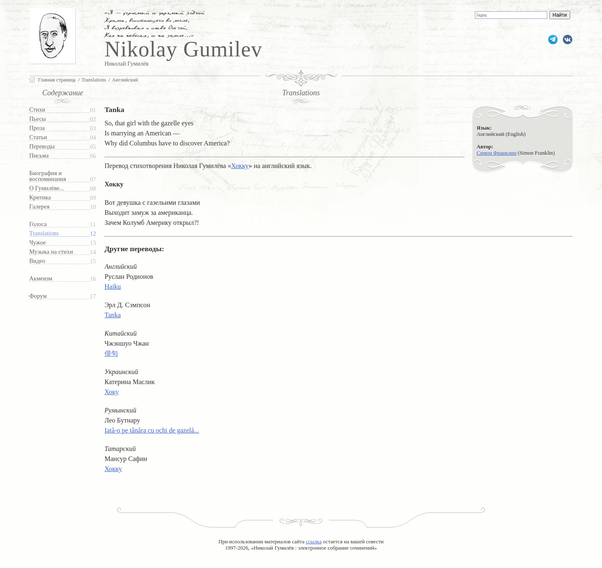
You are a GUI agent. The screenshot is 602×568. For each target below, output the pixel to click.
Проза (37, 128)
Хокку (240, 165)
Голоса (38, 224)
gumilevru (567, 39)
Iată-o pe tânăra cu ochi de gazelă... (152, 430)
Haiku (113, 286)
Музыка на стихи (51, 252)
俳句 (111, 353)
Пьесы (37, 119)
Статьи (38, 137)
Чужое (37, 242)
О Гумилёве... (46, 188)
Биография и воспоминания (47, 176)
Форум (38, 296)
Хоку (112, 391)
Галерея (39, 207)
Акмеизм (40, 278)
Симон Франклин (496, 153)
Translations (44, 233)
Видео (37, 261)
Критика (40, 197)
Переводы (42, 146)
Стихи (37, 110)
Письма (38, 156)
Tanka (113, 314)
